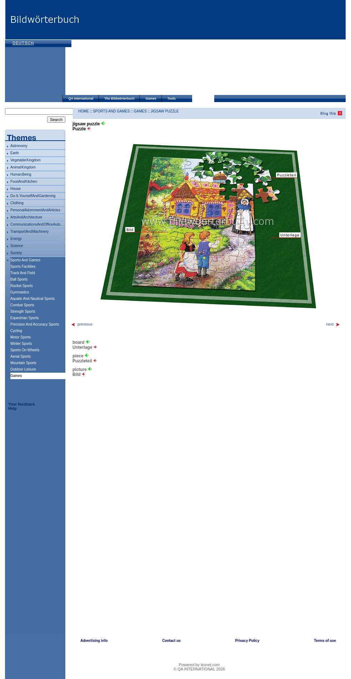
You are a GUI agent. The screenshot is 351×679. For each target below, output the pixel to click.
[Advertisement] (136, 48)
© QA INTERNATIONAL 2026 (199, 669)
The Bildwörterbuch (119, 98)
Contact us (171, 641)
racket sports (21, 286)
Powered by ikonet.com (199, 665)
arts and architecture (26, 217)
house (15, 189)
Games (151, 98)
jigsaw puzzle (165, 111)
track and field (22, 273)
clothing (17, 203)
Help (12, 408)
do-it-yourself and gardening (32, 196)
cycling (16, 331)
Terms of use (325, 641)
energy (16, 239)
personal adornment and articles (35, 210)
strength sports (22, 311)
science (16, 246)
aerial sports (20, 356)
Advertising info (93, 641)
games (140, 111)
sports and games (25, 260)
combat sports (22, 305)
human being (20, 174)
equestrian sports (24, 318)
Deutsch (23, 43)
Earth (14, 153)
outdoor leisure (23, 369)
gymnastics (19, 292)
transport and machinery (29, 231)
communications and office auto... (36, 224)
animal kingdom (23, 167)
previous (81, 324)
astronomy (18, 146)
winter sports (21, 344)
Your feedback (21, 404)
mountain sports (23, 363)
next (333, 324)
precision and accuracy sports (34, 324)
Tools (171, 98)
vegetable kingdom (25, 160)
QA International (81, 98)
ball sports (18, 279)
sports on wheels (24, 350)
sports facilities (23, 266)
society (16, 253)
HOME (83, 111)
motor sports (20, 337)
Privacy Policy (247, 641)
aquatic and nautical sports (32, 299)
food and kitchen (23, 181)
